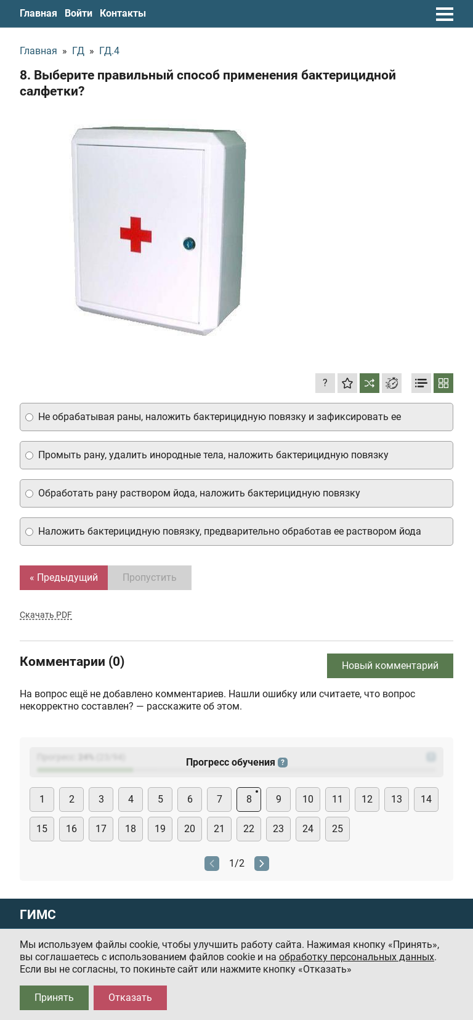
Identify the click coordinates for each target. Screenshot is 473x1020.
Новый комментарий (390, 665)
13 (396, 799)
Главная (38, 13)
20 (189, 829)
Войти (78, 13)
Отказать (130, 997)
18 (130, 829)
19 (160, 829)
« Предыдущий (64, 577)
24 (307, 829)
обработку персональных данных (356, 957)
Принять (54, 997)
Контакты (123, 13)
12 (367, 799)
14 (426, 799)
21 (219, 829)
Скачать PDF (46, 615)
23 (278, 829)
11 (337, 799)
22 (248, 829)
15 (41, 829)
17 (101, 829)
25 (337, 829)
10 (307, 799)
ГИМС (38, 915)
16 (71, 829)
